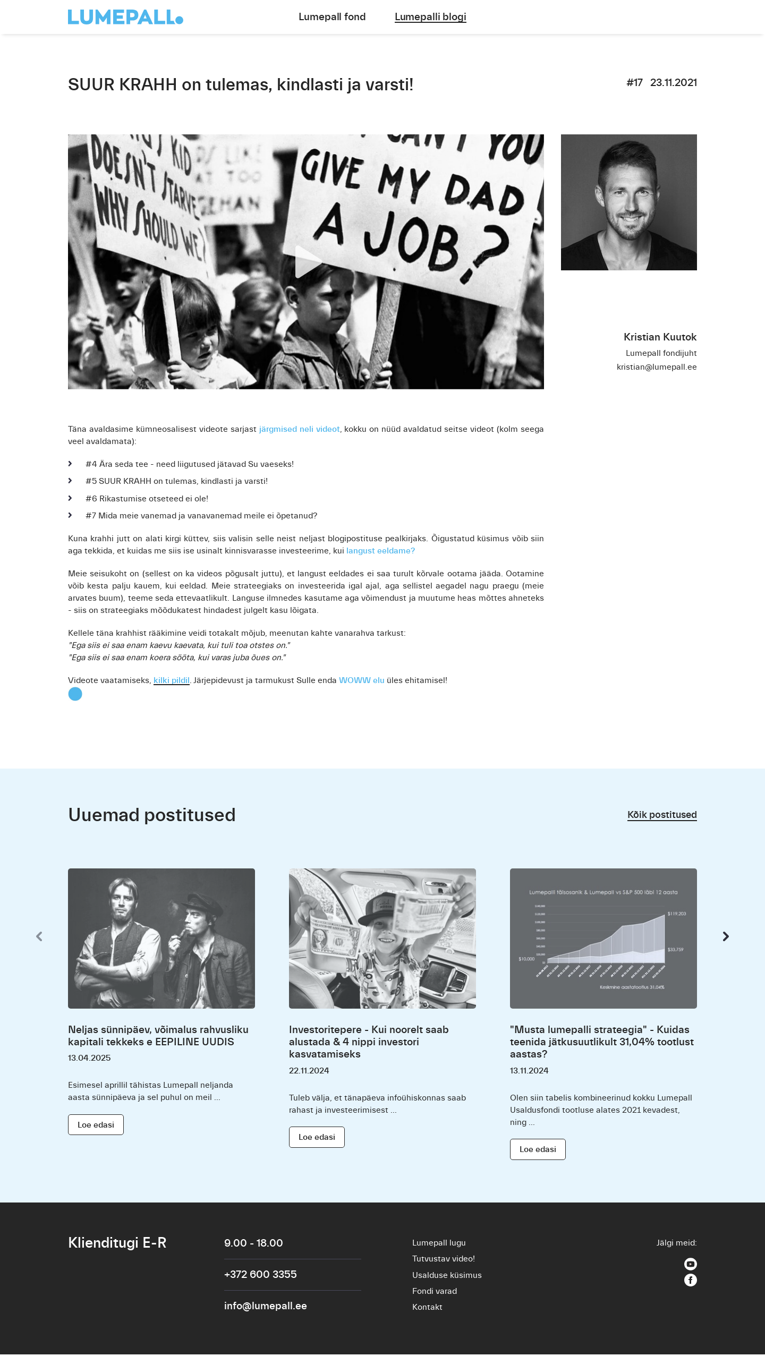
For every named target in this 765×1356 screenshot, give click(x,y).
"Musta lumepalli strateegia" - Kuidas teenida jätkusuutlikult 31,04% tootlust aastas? (602, 1042)
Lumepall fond (332, 17)
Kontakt (427, 1309)
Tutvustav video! (443, 1259)
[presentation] (39, 936)
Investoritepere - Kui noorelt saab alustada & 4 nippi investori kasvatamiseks (369, 1042)
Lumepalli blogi (430, 17)
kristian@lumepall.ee (657, 367)
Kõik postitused (660, 815)
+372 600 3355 (260, 1275)
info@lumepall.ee (265, 1307)
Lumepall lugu (439, 1243)
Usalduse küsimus (447, 1276)
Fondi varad (434, 1292)
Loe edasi (96, 1124)
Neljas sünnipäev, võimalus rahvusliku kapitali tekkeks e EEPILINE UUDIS (158, 1036)
